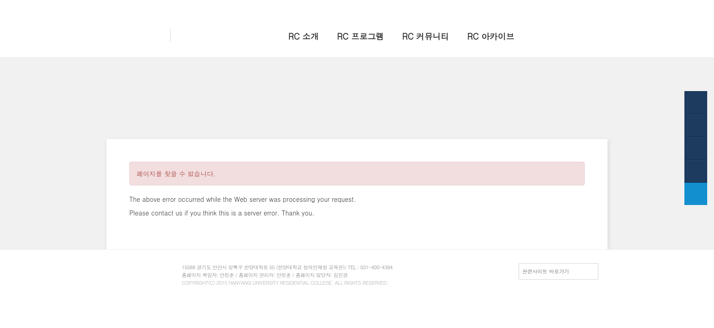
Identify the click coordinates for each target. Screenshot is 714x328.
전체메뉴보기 (571, 8)
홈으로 (480, 8)
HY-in (539, 8)
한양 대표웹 (510, 8)
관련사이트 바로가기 (545, 271)
